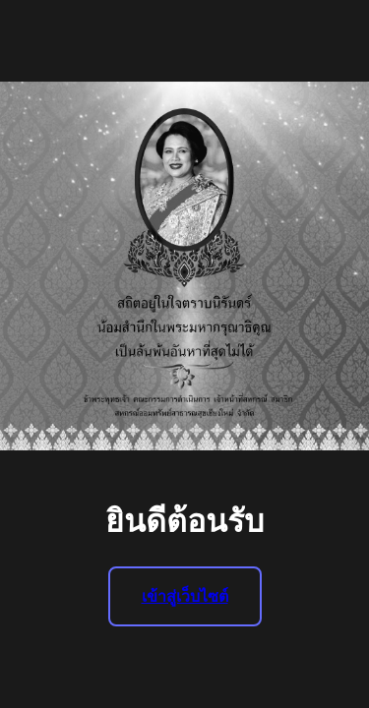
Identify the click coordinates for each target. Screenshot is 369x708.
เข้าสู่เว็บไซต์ (185, 596)
